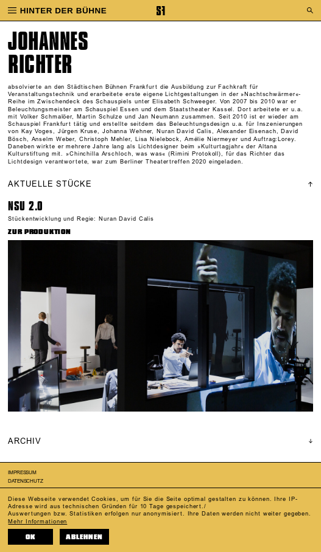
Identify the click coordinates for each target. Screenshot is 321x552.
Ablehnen (84, 537)
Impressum (22, 472)
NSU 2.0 (25, 206)
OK (30, 537)
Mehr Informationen (37, 521)
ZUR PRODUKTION (39, 232)
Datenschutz (25, 481)
